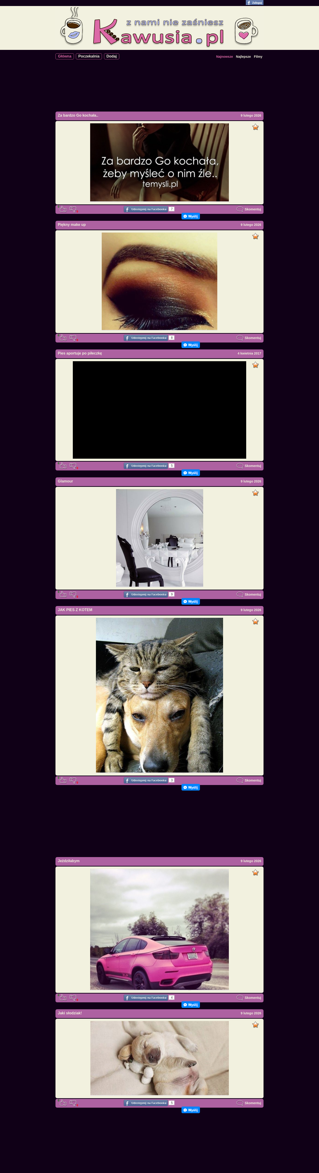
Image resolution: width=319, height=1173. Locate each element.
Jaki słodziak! (70, 1013)
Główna (64, 56)
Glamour (65, 481)
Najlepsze (243, 56)
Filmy (258, 56)
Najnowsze (224, 56)
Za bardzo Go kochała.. (78, 115)
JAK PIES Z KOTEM (75, 610)
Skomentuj (248, 209)
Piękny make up (72, 225)
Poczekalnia (89, 56)
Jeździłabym (69, 861)
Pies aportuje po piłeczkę (80, 353)
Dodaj (112, 56)
